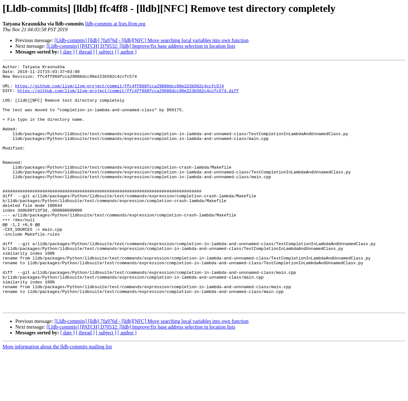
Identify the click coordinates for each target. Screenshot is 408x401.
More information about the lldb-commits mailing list (57, 395)
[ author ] (127, 52)
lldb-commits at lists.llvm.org (115, 23)
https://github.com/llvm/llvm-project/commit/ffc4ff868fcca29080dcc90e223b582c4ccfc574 (119, 90)
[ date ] (67, 52)
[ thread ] (85, 52)
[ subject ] (106, 52)
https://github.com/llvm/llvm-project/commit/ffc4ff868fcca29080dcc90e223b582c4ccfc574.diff (128, 96)
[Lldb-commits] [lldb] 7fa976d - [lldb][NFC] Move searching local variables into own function (152, 40)
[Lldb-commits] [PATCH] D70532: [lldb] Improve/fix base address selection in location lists (141, 46)
